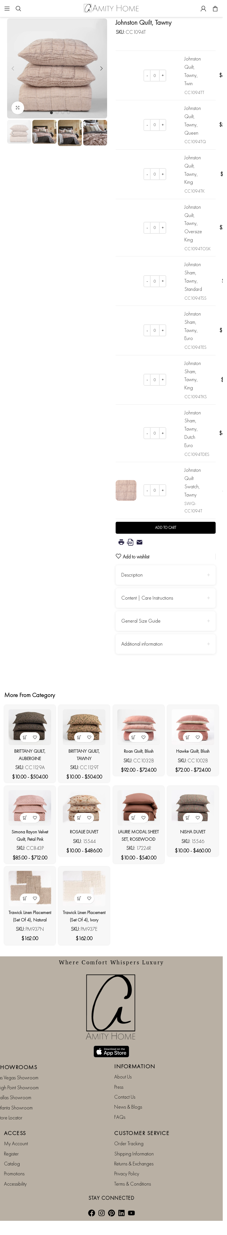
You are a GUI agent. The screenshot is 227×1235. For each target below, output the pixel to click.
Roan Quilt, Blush (139, 747)
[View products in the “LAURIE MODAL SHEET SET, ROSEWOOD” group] (134, 816)
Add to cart (165, 527)
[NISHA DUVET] (195, 808)
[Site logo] (111, 8)
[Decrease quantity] (147, 76)
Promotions (14, 1153)
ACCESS (15, 1112)
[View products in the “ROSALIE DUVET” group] (79, 816)
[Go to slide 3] (62, 112)
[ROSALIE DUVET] (83, 808)
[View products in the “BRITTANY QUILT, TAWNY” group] (79, 734)
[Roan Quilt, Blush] (139, 725)
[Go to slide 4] (68, 112)
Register (11, 1133)
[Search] (18, 8)
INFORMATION (134, 1046)
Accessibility (15, 1163)
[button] (12, 68)
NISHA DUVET (195, 830)
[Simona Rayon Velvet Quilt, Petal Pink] (28, 808)
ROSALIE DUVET (83, 830)
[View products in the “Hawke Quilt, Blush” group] (190, 734)
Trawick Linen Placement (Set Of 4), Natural (28, 920)
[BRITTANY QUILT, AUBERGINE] (28, 725)
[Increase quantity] (162, 76)
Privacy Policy (126, 1153)
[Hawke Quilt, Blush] (195, 725)
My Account (16, 1123)
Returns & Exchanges (133, 1143)
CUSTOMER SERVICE (141, 1112)
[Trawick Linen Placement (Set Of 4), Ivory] (83, 891)
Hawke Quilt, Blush (195, 747)
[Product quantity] (155, 76)
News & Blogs (128, 1086)
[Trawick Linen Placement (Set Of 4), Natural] (28, 891)
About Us (123, 1056)
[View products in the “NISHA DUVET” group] (190, 816)
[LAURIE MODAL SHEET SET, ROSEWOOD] (139, 808)
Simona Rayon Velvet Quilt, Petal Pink (28, 837)
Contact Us (124, 1076)
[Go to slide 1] (51, 112)
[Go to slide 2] (57, 112)
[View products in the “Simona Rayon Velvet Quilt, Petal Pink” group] (23, 816)
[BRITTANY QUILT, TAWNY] (83, 725)
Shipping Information (134, 1133)
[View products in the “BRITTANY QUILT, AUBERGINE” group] (23, 734)
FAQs (119, 1096)
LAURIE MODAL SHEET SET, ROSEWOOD (139, 837)
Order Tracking (128, 1123)
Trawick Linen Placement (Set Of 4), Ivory (83, 920)
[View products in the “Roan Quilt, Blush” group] (134, 734)
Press (118, 1066)
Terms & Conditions (132, 1163)
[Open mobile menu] (7, 8)
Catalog (12, 1143)
